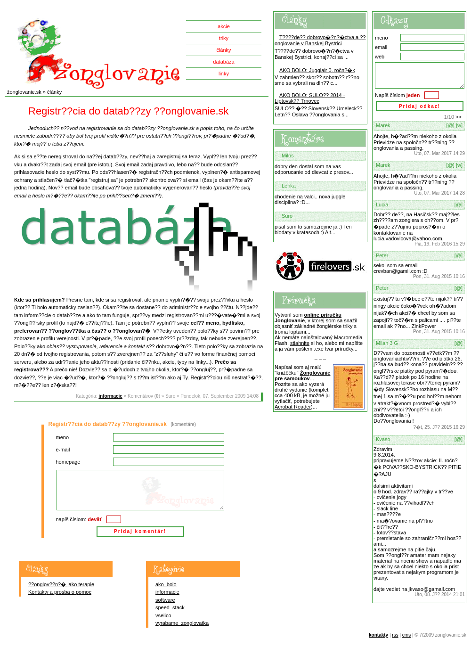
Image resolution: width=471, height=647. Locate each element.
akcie (224, 26)
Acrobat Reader (293, 406)
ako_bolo (166, 584)
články (223, 50)
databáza (223, 62)
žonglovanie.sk (24, 92)
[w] (459, 125)
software (165, 600)
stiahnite (299, 343)
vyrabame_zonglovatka (182, 623)
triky (223, 38)
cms (406, 635)
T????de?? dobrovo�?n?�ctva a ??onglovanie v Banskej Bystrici (320, 40)
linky (224, 73)
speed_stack (170, 607)
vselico (163, 615)
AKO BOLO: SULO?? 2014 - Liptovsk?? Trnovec (310, 98)
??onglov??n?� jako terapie (61, 584)
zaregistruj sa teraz (179, 156)
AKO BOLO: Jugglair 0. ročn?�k (317, 70)
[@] (451, 125)
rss (395, 635)
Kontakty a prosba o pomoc (59, 592)
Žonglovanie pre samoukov (302, 375)
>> (458, 117)
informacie (110, 396)
